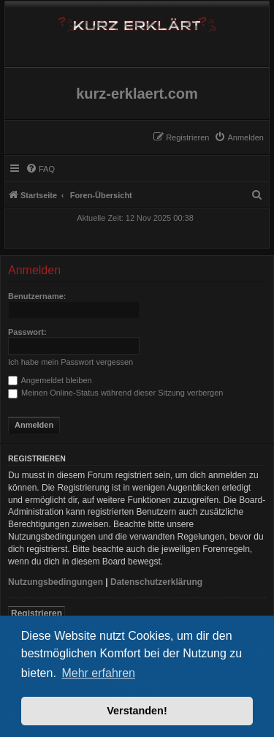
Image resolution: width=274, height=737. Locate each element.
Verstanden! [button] (137, 711)
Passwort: (27, 332)
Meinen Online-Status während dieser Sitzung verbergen (115, 392)
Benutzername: (37, 296)
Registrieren (36, 613)
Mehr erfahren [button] (98, 673)
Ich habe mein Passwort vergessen (70, 362)
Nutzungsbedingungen (55, 582)
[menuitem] (239, 137)
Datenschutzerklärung (156, 582)
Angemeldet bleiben (50, 380)
